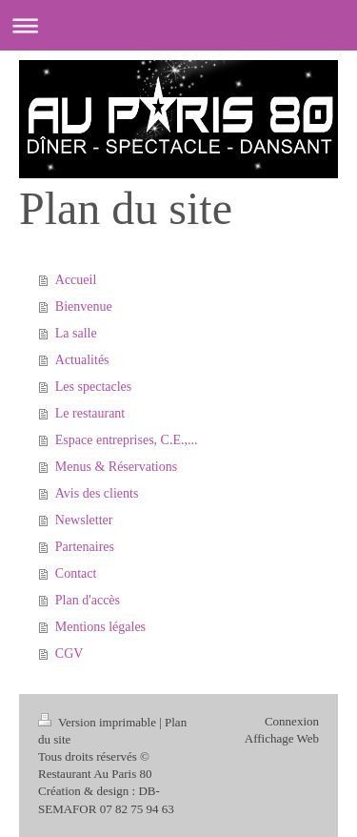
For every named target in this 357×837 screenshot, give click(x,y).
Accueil (76, 280)
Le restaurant (90, 413)
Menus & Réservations (116, 466)
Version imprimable (98, 722)
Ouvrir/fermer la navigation (178, 25)
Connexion (292, 721)
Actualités (82, 360)
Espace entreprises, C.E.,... (126, 440)
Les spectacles (93, 386)
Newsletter (84, 520)
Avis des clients (97, 493)
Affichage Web (282, 738)
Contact (76, 573)
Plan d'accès (87, 600)
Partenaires (84, 547)
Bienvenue (83, 306)
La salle (76, 333)
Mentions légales (100, 627)
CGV (69, 653)
